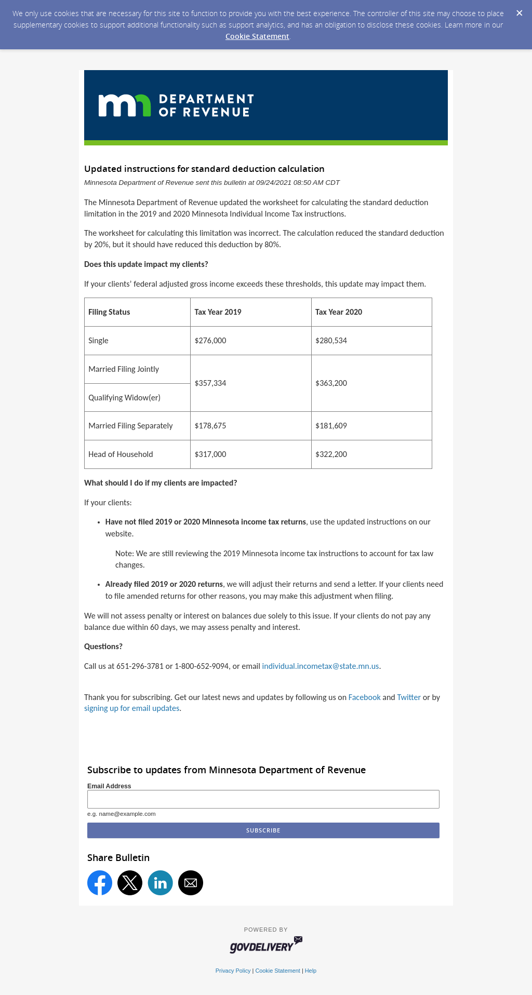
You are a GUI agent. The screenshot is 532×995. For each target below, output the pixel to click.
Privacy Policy (233, 970)
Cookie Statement (257, 36)
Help (310, 970)
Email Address (109, 786)
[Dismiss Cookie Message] (519, 10)
